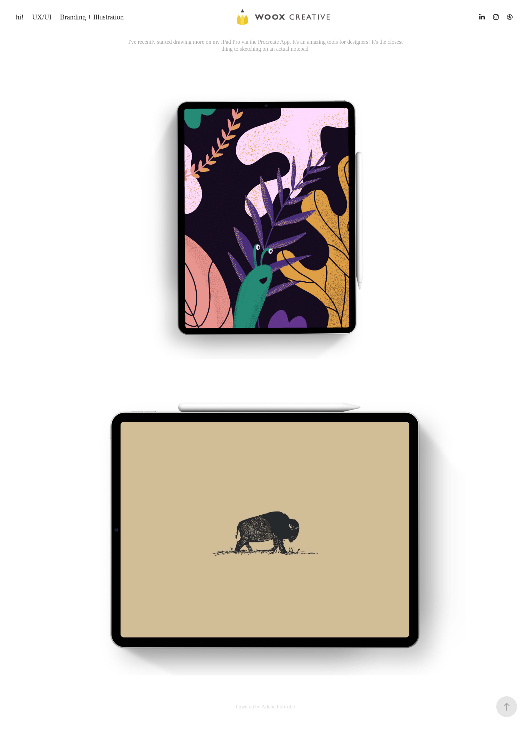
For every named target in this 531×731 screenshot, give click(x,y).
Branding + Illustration (92, 17)
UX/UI (42, 17)
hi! (20, 17)
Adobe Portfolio (278, 706)
